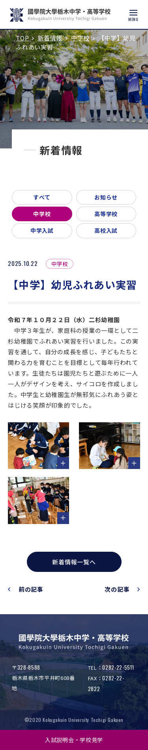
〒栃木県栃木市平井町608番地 (43, 678)
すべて (42, 197)
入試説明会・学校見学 (74, 740)
